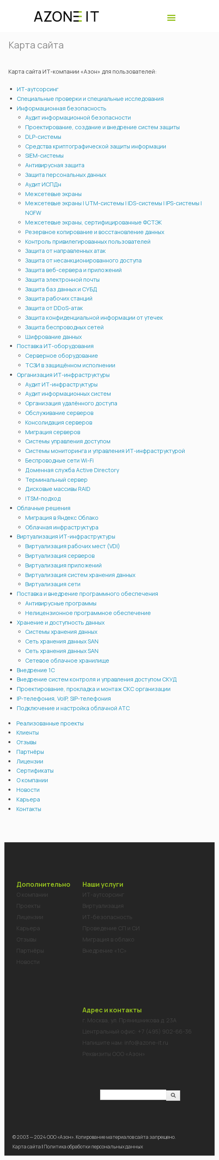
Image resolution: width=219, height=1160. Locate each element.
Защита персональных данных (65, 174)
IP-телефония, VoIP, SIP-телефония (64, 698)
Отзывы (26, 742)
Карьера (28, 799)
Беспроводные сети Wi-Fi (59, 460)
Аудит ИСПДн (43, 184)
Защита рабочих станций (58, 298)
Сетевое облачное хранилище (67, 660)
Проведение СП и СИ (111, 928)
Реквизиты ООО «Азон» (113, 1054)
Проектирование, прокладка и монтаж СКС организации (94, 689)
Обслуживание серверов (59, 413)
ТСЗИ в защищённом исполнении (70, 365)
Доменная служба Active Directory (72, 470)
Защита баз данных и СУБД (61, 289)
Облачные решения (43, 508)
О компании (32, 780)
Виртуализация (103, 906)
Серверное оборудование (61, 355)
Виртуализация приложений (63, 565)
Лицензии (29, 761)
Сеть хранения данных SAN (61, 641)
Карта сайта (26, 1146)
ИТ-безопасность (107, 917)
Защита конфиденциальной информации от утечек (94, 317)
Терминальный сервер (56, 479)
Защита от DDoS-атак (54, 308)
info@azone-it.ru (146, 1042)
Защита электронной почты (62, 279)
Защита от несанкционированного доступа (83, 260)
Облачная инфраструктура (61, 527)
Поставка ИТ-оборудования (55, 346)
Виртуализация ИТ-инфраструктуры (66, 536)
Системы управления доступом (68, 441)
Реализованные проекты (50, 723)
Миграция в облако (108, 939)
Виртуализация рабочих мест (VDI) (72, 546)
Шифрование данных (53, 337)
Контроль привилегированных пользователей (88, 241)
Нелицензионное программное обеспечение (88, 613)
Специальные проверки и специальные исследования (90, 98)
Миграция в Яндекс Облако (61, 517)
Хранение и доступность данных (60, 622)
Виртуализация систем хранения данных (80, 575)
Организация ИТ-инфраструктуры (63, 375)
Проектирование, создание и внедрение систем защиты (102, 127)
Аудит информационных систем (68, 393)
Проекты (28, 906)
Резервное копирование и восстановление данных (94, 232)
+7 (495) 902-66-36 (165, 1031)
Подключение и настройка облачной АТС (73, 708)
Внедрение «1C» (104, 950)
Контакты (28, 809)
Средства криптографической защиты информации (95, 146)
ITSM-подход (42, 498)
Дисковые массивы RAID (57, 489)
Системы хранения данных (61, 631)
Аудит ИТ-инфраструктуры (61, 384)
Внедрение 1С (36, 670)
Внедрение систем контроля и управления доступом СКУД (97, 679)
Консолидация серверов (58, 422)
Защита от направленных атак (65, 250)
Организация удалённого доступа (71, 403)
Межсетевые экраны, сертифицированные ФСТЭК (93, 222)
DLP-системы (43, 136)
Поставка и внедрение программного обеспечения (87, 593)
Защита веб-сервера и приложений (73, 270)
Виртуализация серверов (59, 555)
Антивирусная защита (54, 165)
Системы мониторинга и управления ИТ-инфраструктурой (105, 451)
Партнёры (30, 751)
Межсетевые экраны (53, 194)
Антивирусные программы (60, 603)
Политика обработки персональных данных (93, 1146)
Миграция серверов (52, 432)
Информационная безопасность (61, 108)
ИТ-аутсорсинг (37, 89)
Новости (28, 789)
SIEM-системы (44, 155)
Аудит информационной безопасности (78, 117)
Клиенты (27, 732)
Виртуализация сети (52, 584)
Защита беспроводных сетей (64, 327)
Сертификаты (35, 770)
